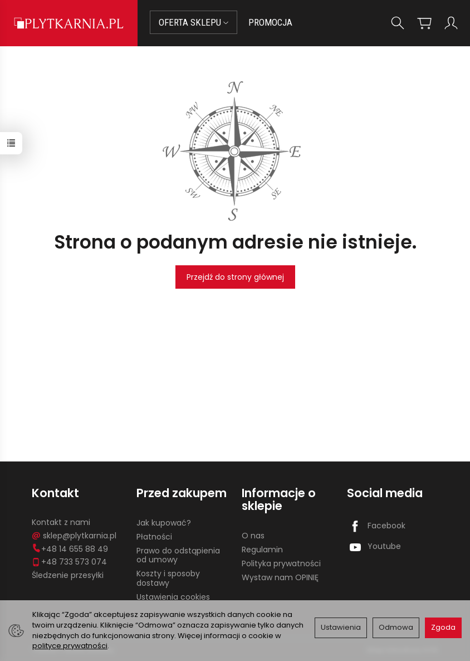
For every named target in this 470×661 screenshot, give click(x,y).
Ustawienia (341, 627)
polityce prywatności (69, 645)
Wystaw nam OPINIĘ (280, 577)
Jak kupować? (163, 522)
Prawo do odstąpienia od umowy (178, 555)
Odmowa (396, 627)
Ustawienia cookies (173, 596)
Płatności (154, 536)
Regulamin (262, 549)
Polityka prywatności (281, 563)
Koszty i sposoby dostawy (168, 578)
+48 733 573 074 (69, 561)
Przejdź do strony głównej (235, 277)
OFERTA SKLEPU (193, 22)
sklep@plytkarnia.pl (74, 535)
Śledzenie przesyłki (68, 575)
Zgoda (443, 627)
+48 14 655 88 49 (70, 549)
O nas (253, 535)
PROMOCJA (270, 22)
